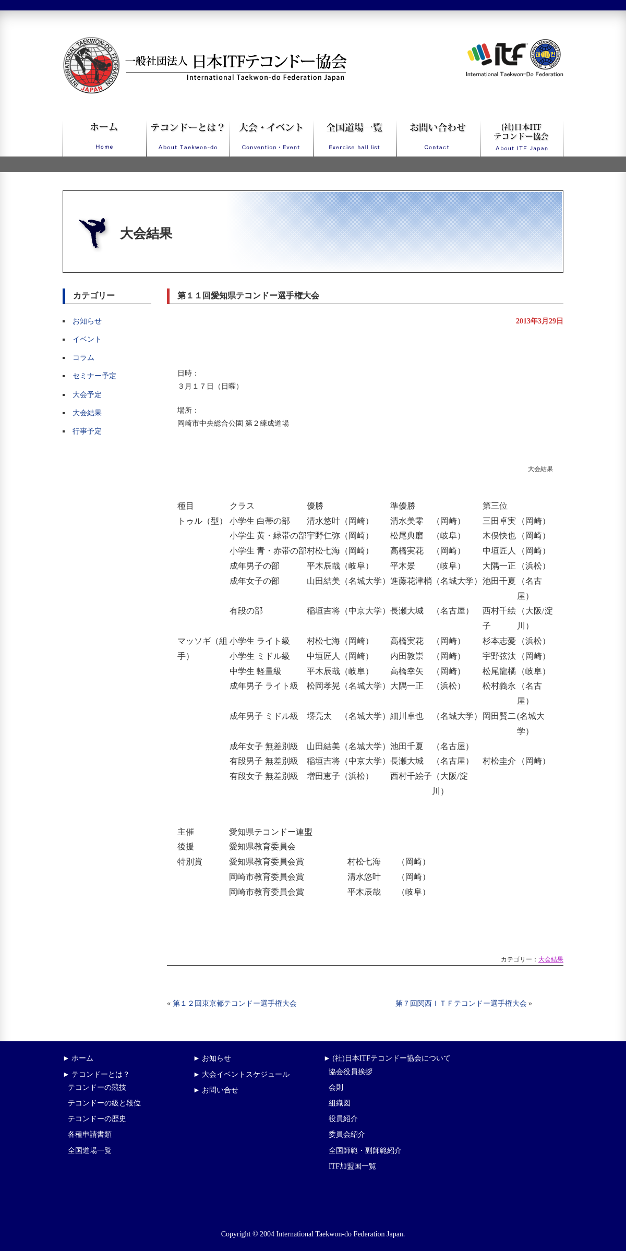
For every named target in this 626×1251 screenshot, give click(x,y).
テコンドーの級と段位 (104, 1103)
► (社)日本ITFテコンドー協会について (387, 1058)
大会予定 (87, 395)
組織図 (340, 1103)
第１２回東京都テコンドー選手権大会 (235, 1003)
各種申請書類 (90, 1134)
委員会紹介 (347, 1134)
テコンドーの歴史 (97, 1119)
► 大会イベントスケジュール (241, 1074)
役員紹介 (343, 1119)
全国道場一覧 (90, 1150)
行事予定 (87, 431)
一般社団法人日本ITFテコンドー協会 (185, 43)
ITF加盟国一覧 (352, 1166)
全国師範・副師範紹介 (365, 1150)
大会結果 (87, 413)
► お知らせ (212, 1058)
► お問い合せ (215, 1090)
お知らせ (87, 321)
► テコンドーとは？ (96, 1074)
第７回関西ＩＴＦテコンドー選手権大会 (461, 1003)
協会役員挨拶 (350, 1072)
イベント (87, 339)
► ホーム (78, 1058)
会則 (336, 1087)
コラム (83, 358)
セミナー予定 (94, 376)
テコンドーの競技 (97, 1087)
